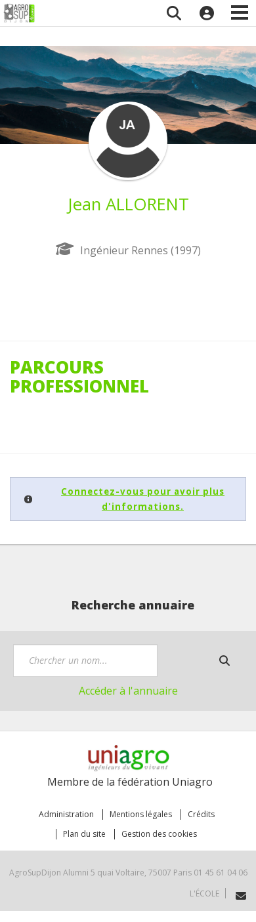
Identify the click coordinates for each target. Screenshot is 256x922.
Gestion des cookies (159, 833)
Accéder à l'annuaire (128, 690)
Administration (66, 814)
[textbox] (85, 660)
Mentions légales (141, 814)
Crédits (201, 814)
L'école (204, 893)
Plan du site (84, 833)
